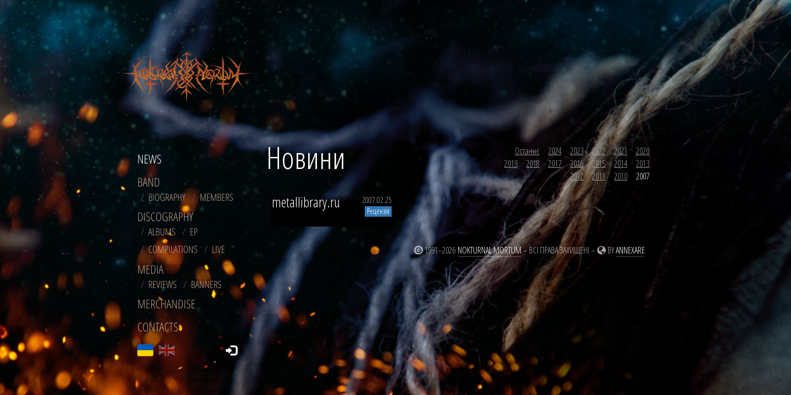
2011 (598, 176)
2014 (620, 163)
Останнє (527, 151)
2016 (576, 163)
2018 (532, 163)
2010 (620, 176)
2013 (642, 163)
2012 (576, 176)
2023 (576, 151)
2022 (598, 151)
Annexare (630, 250)
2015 (598, 163)
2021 (620, 151)
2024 (554, 151)
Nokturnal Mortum (489, 250)
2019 (510, 163)
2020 (642, 151)
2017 (554, 163)
